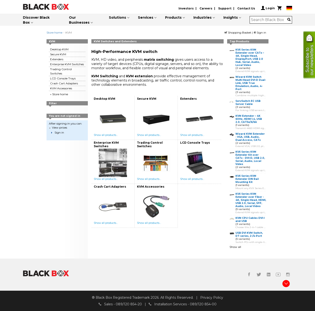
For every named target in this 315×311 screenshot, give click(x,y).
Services (145, 17)
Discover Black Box (36, 20)
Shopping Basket (238, 32)
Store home (54, 32)
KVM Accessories (61, 88)
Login (268, 8)
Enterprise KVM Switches (67, 64)
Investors (186, 8)
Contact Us (246, 8)
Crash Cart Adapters (64, 83)
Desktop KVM (59, 49)
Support (224, 8)
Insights (230, 17)
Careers (206, 8)
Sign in (259, 32)
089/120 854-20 (129, 304)
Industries (202, 17)
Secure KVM (58, 54)
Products (173, 17)
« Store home (59, 94)
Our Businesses (79, 20)
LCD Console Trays (63, 78)
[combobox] (269, 20)
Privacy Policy (211, 297)
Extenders (56, 59)
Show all (235, 247)
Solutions (117, 17)
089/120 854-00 (203, 304)
